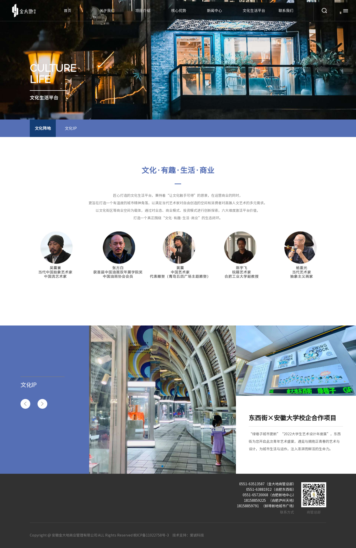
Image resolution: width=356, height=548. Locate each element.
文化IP (71, 128)
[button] (25, 404)
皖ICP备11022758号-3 (151, 535)
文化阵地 (43, 128)
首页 (67, 10)
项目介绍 (142, 10)
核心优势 (178, 10)
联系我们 (285, 10)
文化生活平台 (254, 10)
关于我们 (107, 10)
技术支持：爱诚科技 (188, 535)
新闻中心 (214, 10)
